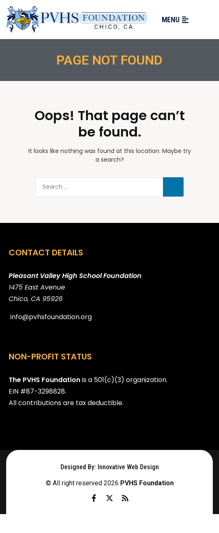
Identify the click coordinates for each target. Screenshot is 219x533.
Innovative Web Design (128, 467)
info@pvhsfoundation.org (51, 317)
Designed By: (79, 467)
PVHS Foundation (147, 483)
